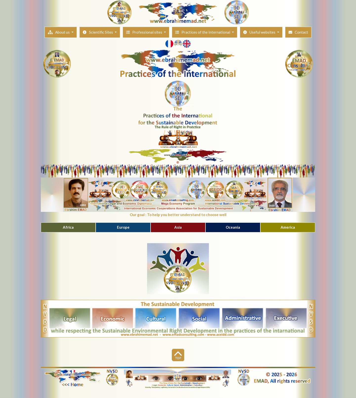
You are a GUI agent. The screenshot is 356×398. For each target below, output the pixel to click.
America (288, 227)
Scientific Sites (98, 32)
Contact (298, 32)
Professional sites (144, 32)
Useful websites (259, 32)
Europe (123, 227)
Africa (68, 227)
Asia (178, 227)
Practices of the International (203, 32)
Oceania (233, 227)
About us (59, 32)
